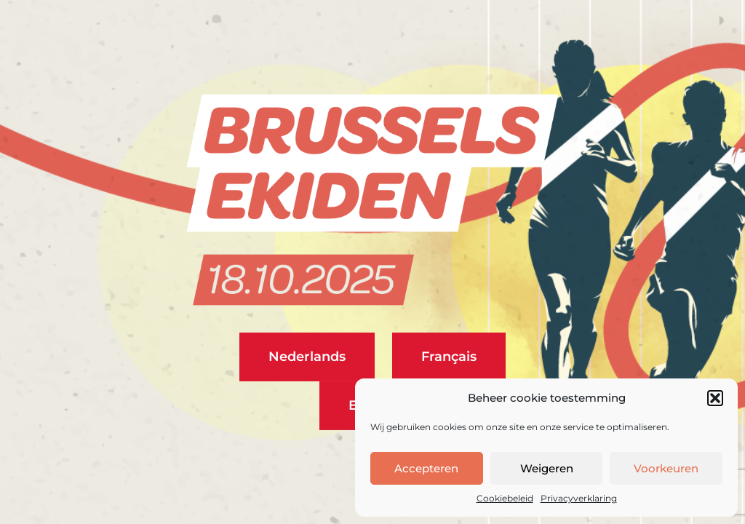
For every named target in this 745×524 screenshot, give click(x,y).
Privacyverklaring (579, 498)
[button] (715, 398)
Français (449, 357)
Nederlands (307, 357)
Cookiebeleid (505, 498)
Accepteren (426, 468)
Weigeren (546, 468)
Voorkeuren (666, 468)
